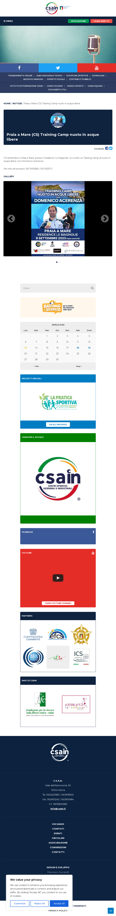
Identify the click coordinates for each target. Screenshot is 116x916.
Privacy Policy (58, 910)
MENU (8, 21)
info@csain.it (58, 808)
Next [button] (104, 218)
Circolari (58, 838)
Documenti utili (57, 89)
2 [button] (59, 261)
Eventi (58, 833)
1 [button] (57, 261)
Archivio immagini (33, 79)
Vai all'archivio (58, 424)
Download (98, 75)
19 (89, 347)
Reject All (39, 903)
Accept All (59, 903)
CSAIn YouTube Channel (58, 603)
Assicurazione (58, 842)
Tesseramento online (20, 75)
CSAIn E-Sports (75, 86)
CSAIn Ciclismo (55, 86)
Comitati (58, 828)
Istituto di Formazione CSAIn (26, 86)
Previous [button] (11, 218)
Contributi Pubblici (80, 79)
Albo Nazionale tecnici (49, 75)
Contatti (58, 852)
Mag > (79, 366)
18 (78, 347)
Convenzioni (58, 847)
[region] (39, 892)
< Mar (36, 366)
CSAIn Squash (95, 86)
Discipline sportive (77, 75)
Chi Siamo (58, 824)
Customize (20, 903)
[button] (92, 288)
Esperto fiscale (56, 79)
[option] (57, 218)
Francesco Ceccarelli (58, 872)
